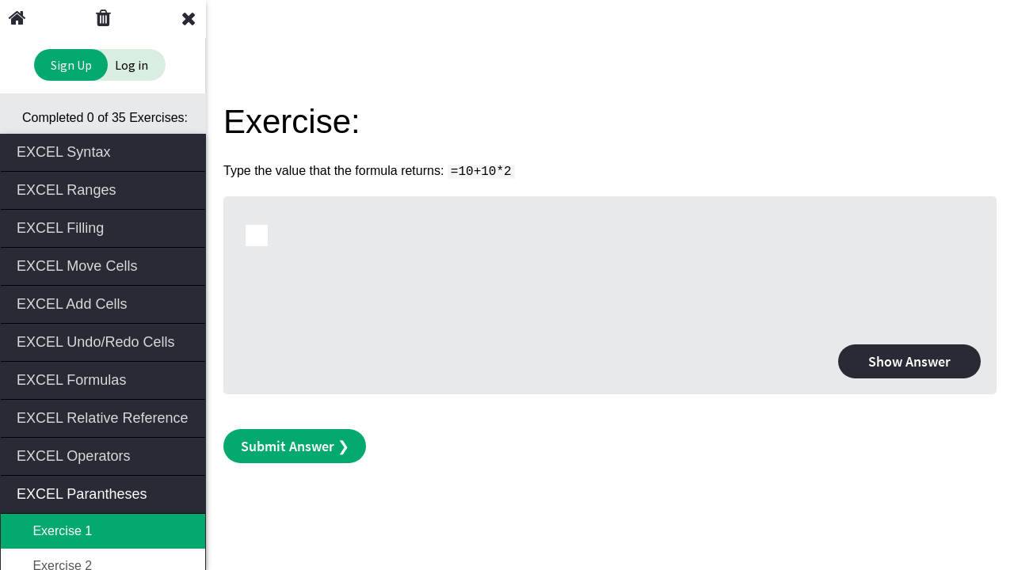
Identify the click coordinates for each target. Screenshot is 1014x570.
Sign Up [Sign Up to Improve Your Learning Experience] (71, 65)
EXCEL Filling (104, 227)
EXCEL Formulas (104, 379)
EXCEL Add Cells (104, 303)
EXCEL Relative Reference (104, 417)
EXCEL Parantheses (104, 493)
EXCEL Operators (104, 455)
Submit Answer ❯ (295, 446)
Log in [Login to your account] (131, 65)
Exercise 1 (54, 531)
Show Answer (909, 361)
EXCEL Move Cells (104, 265)
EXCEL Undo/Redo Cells (104, 341)
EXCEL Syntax (104, 151)
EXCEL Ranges (104, 189)
